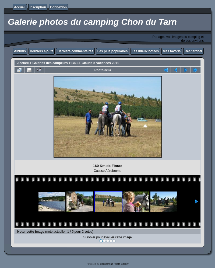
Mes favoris (172, 51)
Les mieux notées (145, 51)
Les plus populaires (112, 51)
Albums (20, 51)
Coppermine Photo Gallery (114, 264)
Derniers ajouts (41, 51)
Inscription (38, 7)
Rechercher (193, 51)
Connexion (58, 7)
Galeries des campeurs (50, 63)
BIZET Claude (81, 63)
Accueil (20, 7)
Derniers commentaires (75, 51)
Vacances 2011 (107, 63)
